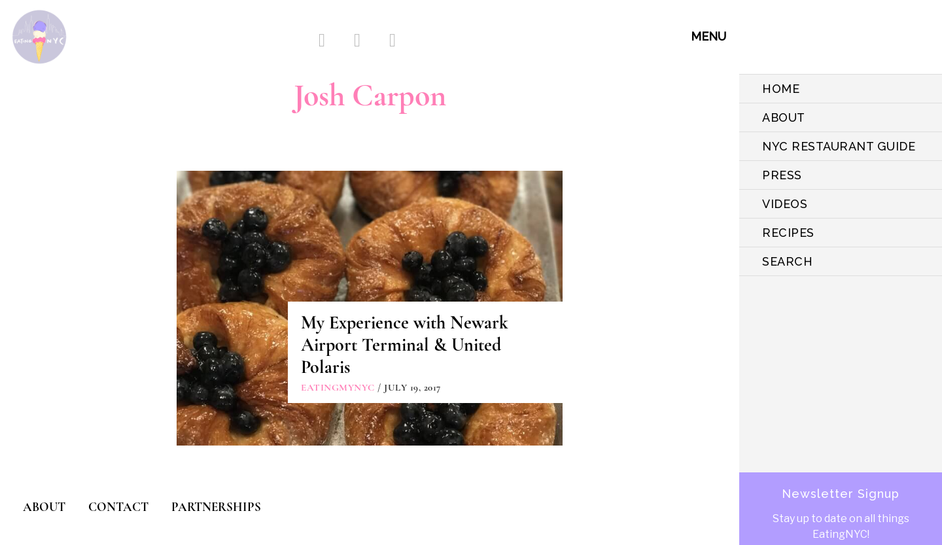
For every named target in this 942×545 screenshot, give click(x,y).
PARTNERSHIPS (216, 506)
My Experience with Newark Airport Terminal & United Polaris (404, 344)
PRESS (782, 175)
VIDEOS (784, 204)
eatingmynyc (338, 387)
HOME (780, 89)
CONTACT (118, 506)
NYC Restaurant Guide (838, 146)
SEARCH (787, 261)
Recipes (788, 232)
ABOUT (783, 117)
